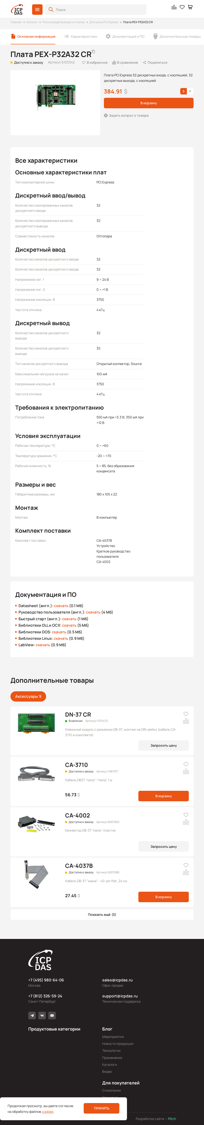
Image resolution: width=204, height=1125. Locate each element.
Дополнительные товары (180, 36)
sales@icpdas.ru (117, 980)
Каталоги (109, 1064)
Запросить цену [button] (164, 745)
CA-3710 (76, 765)
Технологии (111, 1050)
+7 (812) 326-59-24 (45, 996)
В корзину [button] (149, 103)
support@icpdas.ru (120, 996)
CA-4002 (77, 815)
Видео (107, 1071)
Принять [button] (101, 1108)
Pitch (171, 1118)
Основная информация (36, 36)
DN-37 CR (78, 714)
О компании (111, 1090)
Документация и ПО (128, 36)
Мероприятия (113, 1036)
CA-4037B (79, 866)
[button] (37, 9)
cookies (47, 1111)
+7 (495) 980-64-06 (46, 980)
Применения (112, 1057)
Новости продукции (117, 1043)
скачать (61, 605)
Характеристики (84, 36)
